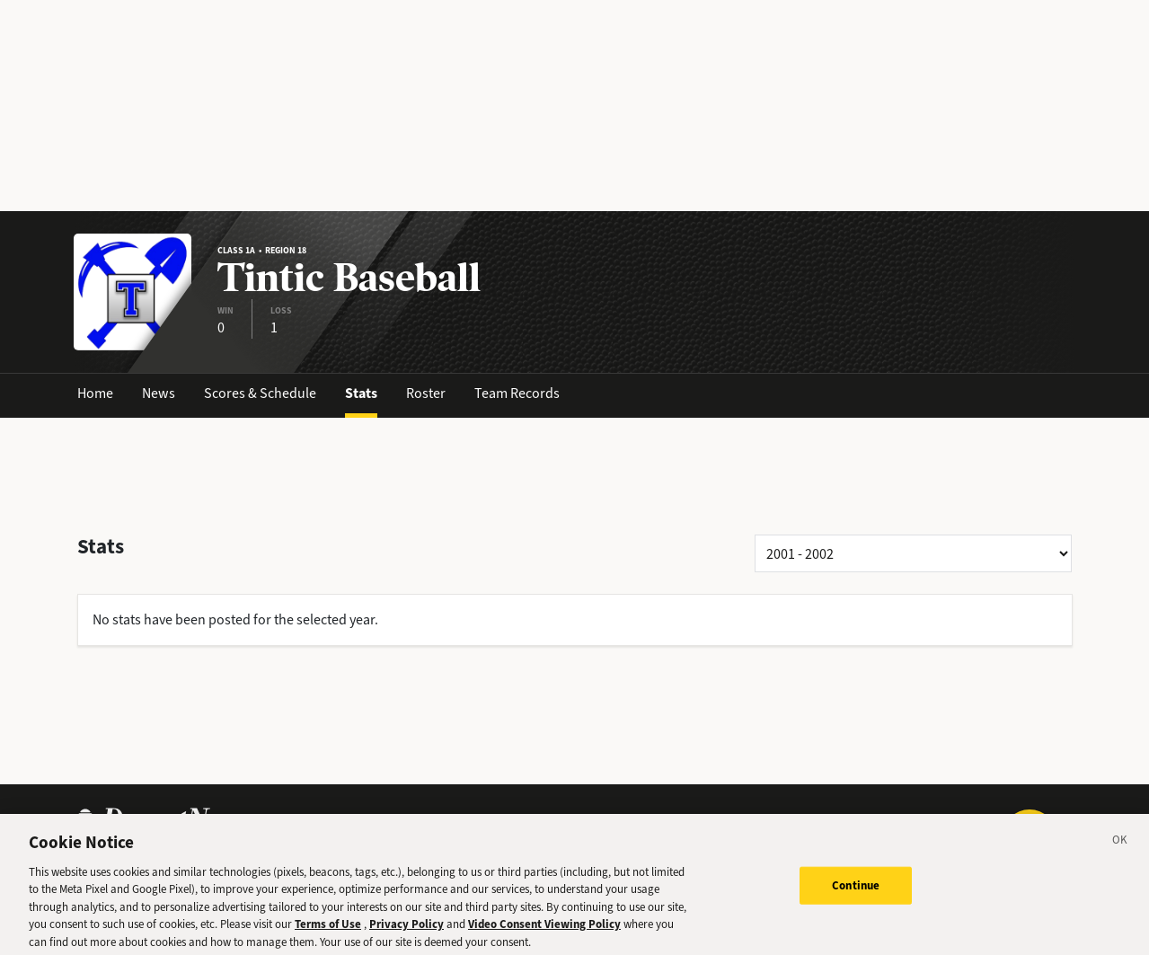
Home (95, 393)
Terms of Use (328, 930)
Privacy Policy (406, 930)
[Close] (1120, 848)
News (158, 393)
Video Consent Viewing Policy (544, 930)
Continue (855, 890)
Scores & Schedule (260, 393)
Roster (426, 393)
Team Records (517, 393)
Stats (361, 393)
